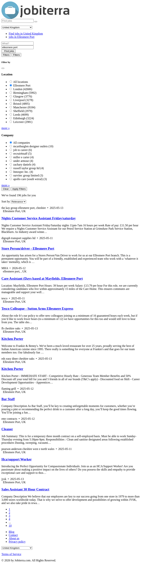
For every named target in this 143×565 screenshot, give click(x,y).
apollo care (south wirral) (30, 179)
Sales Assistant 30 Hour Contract (25, 489)
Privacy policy (17, 541)
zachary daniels (24, 164)
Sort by (5, 201)
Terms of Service (11, 554)
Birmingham (24, 92)
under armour (23, 160)
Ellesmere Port (21, 85)
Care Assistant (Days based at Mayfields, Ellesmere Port (42, 278)
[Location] (17, 47)
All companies (21, 142)
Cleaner (7, 429)
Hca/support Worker (16, 459)
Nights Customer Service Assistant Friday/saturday (38, 218)
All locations (20, 81)
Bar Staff (8, 399)
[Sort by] (18, 201)
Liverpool (23, 100)
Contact (13, 535)
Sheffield (22, 111)
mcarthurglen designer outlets (33, 146)
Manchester (24, 107)
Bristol (21, 103)
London (22, 89)
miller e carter (23, 157)
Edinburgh (23, 118)
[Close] (2, 68)
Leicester (22, 121)
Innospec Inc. (23, 171)
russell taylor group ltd (28, 168)
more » (5, 128)
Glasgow (22, 96)
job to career (22, 149)
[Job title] (17, 43)
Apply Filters (19, 189)
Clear (6, 189)
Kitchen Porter (12, 339)
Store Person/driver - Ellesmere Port (27, 248)
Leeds (21, 114)
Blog (11, 531)
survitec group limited (28, 175)
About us (14, 538)
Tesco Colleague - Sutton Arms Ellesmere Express (37, 308)
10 (10, 525)
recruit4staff (22, 153)
